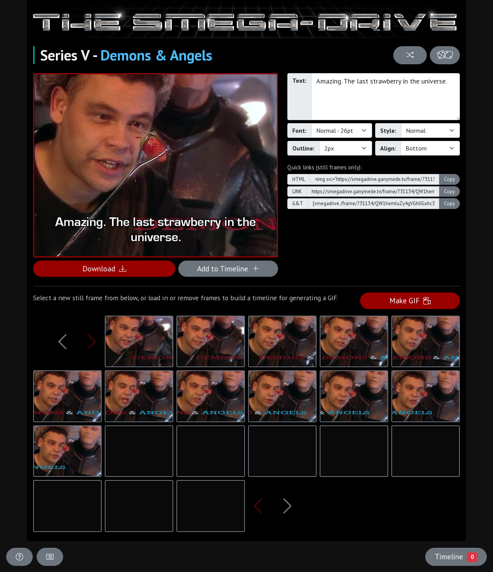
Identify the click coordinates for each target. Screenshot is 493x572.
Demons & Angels (156, 55)
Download (104, 268)
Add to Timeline (228, 268)
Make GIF (410, 300)
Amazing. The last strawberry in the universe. (385, 96)
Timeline (456, 557)
